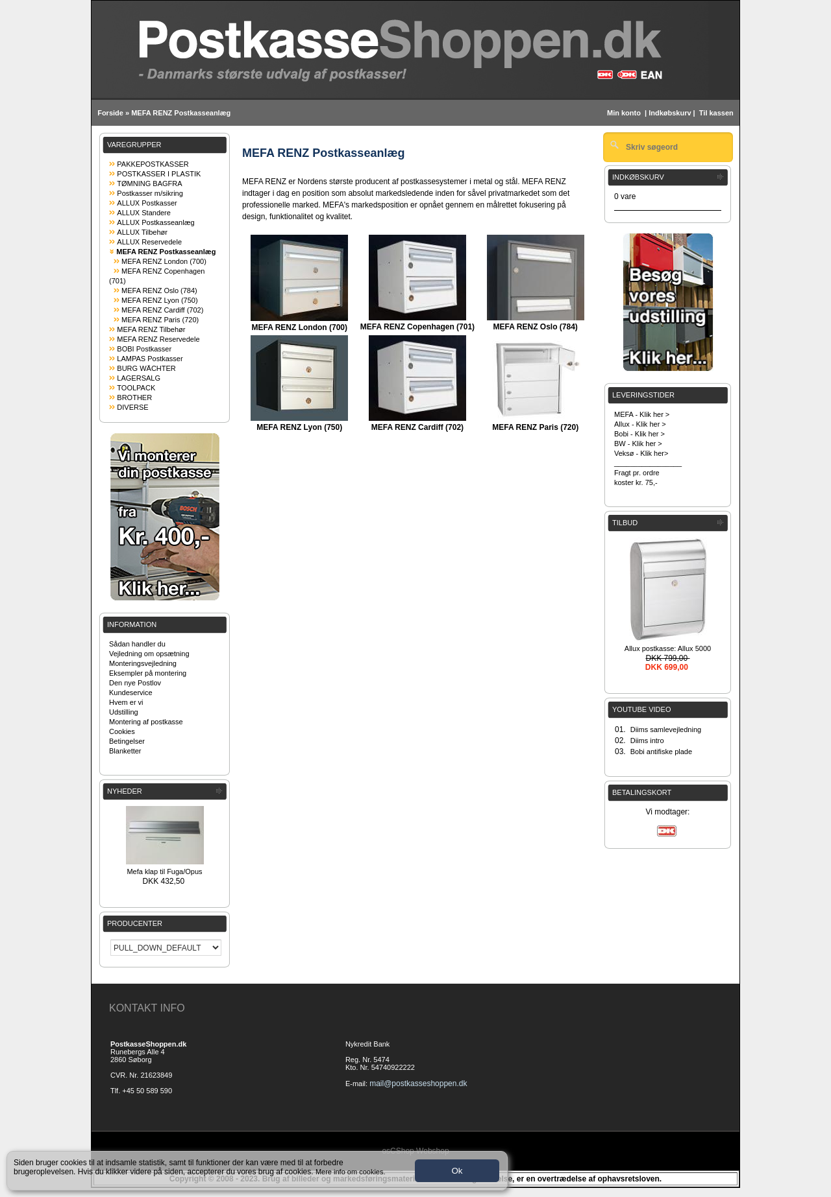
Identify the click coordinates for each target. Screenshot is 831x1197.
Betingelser (127, 741)
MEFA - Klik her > (641, 414)
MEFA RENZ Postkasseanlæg (180, 113)
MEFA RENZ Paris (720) (160, 320)
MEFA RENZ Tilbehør (151, 329)
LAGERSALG (138, 378)
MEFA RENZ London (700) (163, 261)
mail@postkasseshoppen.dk (418, 1083)
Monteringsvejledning (143, 663)
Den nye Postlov (135, 683)
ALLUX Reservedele (149, 242)
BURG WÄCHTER (146, 368)
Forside (110, 113)
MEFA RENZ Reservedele (158, 339)
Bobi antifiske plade (661, 751)
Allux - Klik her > (640, 424)
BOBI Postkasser (144, 349)
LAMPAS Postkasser (149, 358)
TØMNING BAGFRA (149, 183)
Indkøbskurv (670, 113)
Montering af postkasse (146, 722)
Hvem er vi (126, 702)
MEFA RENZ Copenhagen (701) (417, 326)
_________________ (648, 463)
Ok (456, 1171)
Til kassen (717, 113)
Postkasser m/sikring (149, 193)
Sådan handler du (137, 644)
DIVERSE (132, 407)
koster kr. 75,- (636, 482)
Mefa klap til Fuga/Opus (164, 871)
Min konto (624, 113)
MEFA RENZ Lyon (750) (159, 300)
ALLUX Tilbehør (142, 232)
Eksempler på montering (147, 673)
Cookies (122, 731)
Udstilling (123, 712)
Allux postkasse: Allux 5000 (668, 648)
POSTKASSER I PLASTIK (159, 174)
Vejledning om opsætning (149, 654)
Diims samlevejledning (665, 729)
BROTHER (134, 397)
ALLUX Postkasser (147, 203)
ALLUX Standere (144, 213)
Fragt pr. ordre (637, 473)
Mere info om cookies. (351, 1172)
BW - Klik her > (638, 443)
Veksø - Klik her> (641, 453)
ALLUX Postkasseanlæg (155, 222)
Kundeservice (131, 692)
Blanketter (125, 751)
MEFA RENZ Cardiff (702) (162, 310)
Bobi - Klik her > (639, 434)
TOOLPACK (136, 388)
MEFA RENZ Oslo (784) (159, 290)
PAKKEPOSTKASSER (152, 164)
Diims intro (647, 740)
